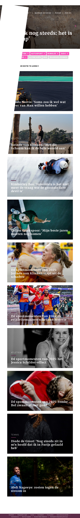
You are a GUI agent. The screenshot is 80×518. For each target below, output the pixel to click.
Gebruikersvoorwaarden (63, 515)
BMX (45, 57)
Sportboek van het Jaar (43, 13)
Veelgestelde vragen (22, 515)
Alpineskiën (35, 57)
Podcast (58, 13)
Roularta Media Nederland (40, 516)
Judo (63, 54)
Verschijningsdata (26, 516)
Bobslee (51, 54)
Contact (32, 515)
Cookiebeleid (40, 515)
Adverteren (11, 515)
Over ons (68, 13)
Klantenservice (15, 516)
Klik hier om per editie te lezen (23, 66)
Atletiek (22, 54)
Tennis (21, 57)
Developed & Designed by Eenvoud (59, 516)
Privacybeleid (50, 515)
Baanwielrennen (58, 57)
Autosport (37, 54)
